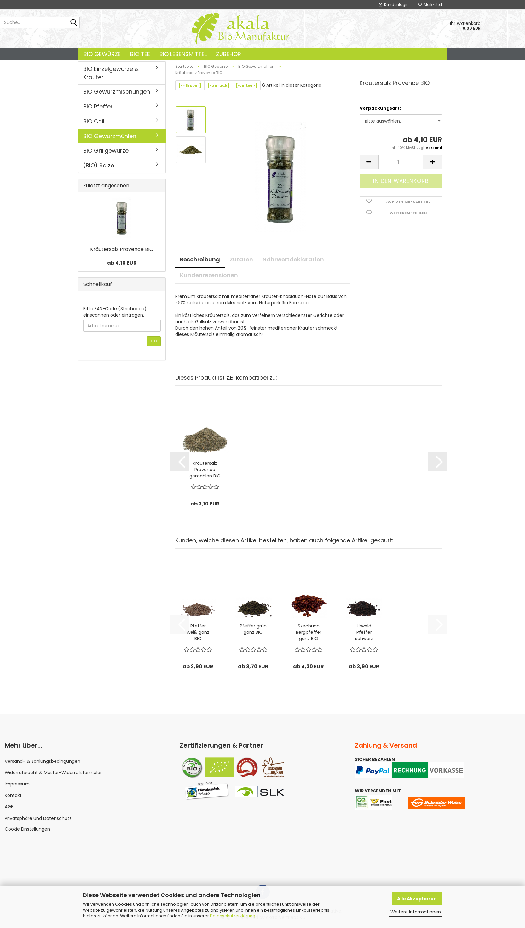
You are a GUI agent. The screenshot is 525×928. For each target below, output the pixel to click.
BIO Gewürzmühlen (109, 136)
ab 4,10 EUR (122, 262)
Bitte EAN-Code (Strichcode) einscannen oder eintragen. (115, 312)
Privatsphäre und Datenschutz (38, 818)
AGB (9, 806)
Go (154, 341)
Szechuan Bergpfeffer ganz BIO (308, 632)
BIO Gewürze (102, 54)
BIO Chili (94, 121)
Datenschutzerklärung (232, 916)
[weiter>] (246, 85)
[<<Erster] (189, 85)
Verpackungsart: (380, 108)
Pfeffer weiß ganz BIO (198, 632)
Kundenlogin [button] (394, 4)
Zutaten (241, 259)
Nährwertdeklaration (293, 259)
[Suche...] (74, 22)
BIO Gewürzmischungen (116, 92)
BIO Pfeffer (98, 106)
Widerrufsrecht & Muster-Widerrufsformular (53, 772)
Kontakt (13, 795)
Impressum (17, 784)
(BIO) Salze (98, 165)
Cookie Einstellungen (27, 829)
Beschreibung (200, 259)
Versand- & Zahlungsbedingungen (42, 761)
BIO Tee (140, 54)
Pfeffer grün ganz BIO (253, 629)
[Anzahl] (400, 162)
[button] (369, 162)
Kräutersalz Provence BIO (121, 249)
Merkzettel (430, 4)
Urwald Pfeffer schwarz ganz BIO (364, 632)
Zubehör (228, 54)
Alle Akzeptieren (417, 899)
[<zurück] (218, 85)
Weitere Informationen (415, 912)
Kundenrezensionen (209, 275)
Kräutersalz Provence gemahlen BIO (205, 469)
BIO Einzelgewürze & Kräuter (111, 73)
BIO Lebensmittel (183, 54)
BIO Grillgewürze (106, 151)
